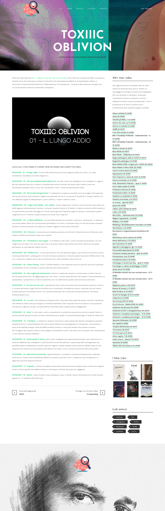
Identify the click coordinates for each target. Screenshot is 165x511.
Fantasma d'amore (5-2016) (124, 190)
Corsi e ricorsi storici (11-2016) (125, 171)
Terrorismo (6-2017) (121, 330)
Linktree (119, 431)
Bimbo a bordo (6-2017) (122, 148)
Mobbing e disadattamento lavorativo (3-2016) (132, 225)
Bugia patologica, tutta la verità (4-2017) (129, 158)
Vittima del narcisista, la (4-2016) (126, 346)
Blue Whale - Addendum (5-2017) (126, 155)
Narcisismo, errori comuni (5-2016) (127, 237)
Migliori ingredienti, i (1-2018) (125, 218)
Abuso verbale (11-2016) (122, 113)
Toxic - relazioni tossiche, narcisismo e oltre (49, 78)
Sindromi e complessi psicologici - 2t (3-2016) (132, 317)
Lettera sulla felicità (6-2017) (124, 209)
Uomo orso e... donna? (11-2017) (126, 339)
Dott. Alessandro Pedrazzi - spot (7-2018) (130, 183)
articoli (79, 8)
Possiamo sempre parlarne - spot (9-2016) (130, 253)
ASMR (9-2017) (119, 129)
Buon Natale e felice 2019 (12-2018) (127, 167)
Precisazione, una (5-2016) (124, 257)
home (69, 8)
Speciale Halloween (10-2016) (125, 320)
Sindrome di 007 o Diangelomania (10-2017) (131, 311)
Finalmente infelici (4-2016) (124, 193)
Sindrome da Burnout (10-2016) (126, 307)
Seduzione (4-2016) (121, 298)
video (60, 8)
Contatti (103, 8)
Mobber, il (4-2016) (120, 221)
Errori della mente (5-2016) (124, 186)
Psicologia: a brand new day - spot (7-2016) (131, 263)
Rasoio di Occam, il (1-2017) (124, 288)
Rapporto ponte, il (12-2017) (124, 285)
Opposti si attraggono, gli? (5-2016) (127, 247)
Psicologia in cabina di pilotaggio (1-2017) (130, 266)
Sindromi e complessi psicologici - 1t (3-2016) (131, 314)
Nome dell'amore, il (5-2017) (124, 241)
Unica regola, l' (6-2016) (123, 336)
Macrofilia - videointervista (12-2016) (128, 215)
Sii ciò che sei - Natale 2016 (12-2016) (128, 304)
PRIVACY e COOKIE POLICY (96, 497)
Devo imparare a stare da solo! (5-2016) (129, 177)
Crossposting (82, 392)
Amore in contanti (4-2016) (124, 126)
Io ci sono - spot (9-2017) (123, 202)
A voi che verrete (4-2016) (123, 132)
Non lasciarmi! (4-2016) (122, 244)
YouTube (119, 417)
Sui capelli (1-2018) (120, 323)
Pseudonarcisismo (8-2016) (124, 260)
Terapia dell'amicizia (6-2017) (125, 327)
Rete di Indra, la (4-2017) (123, 292)
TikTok (136, 422)
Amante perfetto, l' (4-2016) (124, 120)
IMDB (134, 427)
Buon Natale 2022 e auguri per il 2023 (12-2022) (133, 164)
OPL (132, 417)
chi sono (91, 8)
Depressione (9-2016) (121, 174)
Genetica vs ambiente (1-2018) (125, 196)
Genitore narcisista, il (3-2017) (125, 199)
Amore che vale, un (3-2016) (124, 123)
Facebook (120, 427)
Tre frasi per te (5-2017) (122, 333)
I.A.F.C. (134, 431)
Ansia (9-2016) (119, 116)
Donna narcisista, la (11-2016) (125, 180)
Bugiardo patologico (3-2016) (125, 161)
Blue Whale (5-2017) (121, 151)
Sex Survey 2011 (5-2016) (123, 301)
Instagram (120, 422)
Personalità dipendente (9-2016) (126, 250)
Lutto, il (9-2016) (119, 212)
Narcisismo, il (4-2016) (122, 228)
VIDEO (35, 392)
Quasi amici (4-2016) (121, 269)
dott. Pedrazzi (146, 9)
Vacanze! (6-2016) (120, 342)
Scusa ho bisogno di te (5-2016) (126, 295)
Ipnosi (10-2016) (119, 206)
